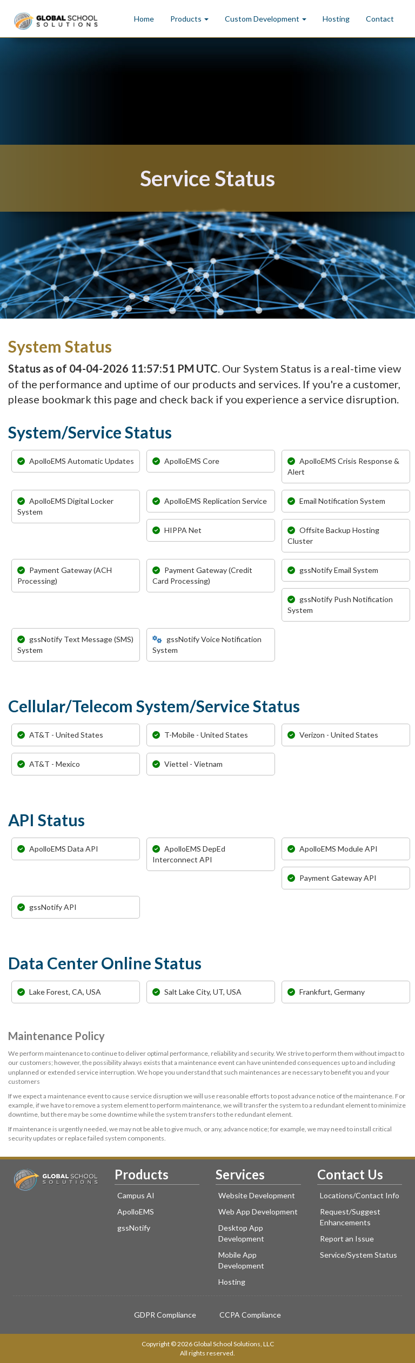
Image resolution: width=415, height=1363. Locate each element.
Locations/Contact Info (359, 1195)
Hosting (336, 18)
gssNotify (133, 1227)
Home (144, 18)
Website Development (256, 1195)
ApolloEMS (135, 1211)
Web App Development (258, 1211)
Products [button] (189, 18)
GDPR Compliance (165, 1314)
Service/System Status (358, 1254)
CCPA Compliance (250, 1314)
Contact (380, 18)
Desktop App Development (241, 1233)
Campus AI (136, 1195)
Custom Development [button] (265, 18)
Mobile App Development (241, 1260)
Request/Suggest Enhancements (350, 1217)
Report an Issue (347, 1238)
